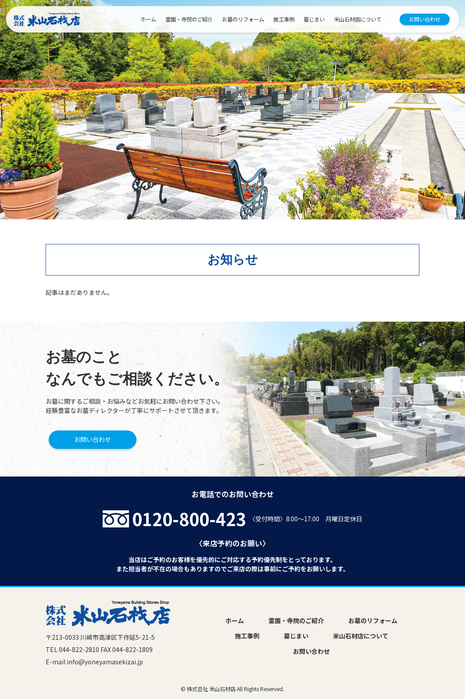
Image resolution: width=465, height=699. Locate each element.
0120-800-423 (189, 518)
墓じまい (314, 19)
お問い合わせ (424, 19)
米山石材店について (357, 19)
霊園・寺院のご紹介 (189, 19)
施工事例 (283, 19)
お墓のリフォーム (243, 19)
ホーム (148, 19)
